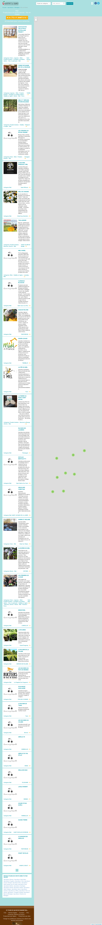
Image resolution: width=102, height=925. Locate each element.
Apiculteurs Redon (18, 887)
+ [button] (35, 18)
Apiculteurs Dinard (8, 887)
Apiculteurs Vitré (19, 881)
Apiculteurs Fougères (9, 881)
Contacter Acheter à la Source (16, 914)
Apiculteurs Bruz (16, 883)
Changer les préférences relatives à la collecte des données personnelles (17, 919)
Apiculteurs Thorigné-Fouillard (15, 892)
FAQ (27, 913)
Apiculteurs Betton (8, 886)
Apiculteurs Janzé (16, 889)
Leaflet (92, 924)
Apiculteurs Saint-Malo (20, 879)
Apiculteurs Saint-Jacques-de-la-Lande (15, 883)
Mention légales (12, 913)
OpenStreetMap (98, 924)
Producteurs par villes (24, 916)
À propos (21, 913)
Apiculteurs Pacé (22, 884)
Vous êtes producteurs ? (17, 18)
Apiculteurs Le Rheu (13, 891)
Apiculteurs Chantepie (19, 886)
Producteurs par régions (9, 916)
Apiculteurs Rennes (9, 879)
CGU (5, 913)
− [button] (35, 20)
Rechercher (70, 3)
